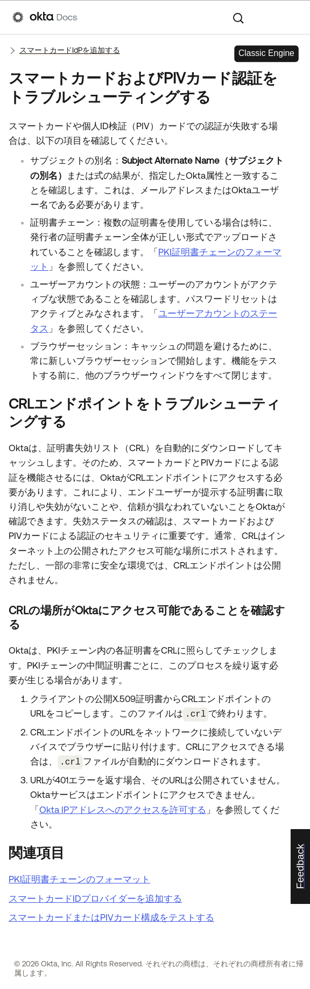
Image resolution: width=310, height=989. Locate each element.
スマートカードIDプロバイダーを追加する (95, 896)
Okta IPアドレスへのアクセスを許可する (122, 807)
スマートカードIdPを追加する (69, 50)
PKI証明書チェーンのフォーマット (79, 877)
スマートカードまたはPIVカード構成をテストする (111, 915)
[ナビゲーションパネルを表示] (292, 17)
